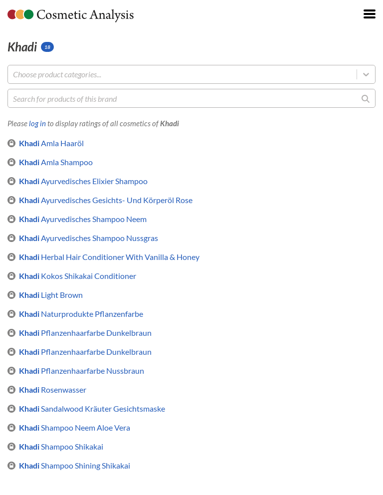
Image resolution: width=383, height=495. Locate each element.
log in (37, 123)
